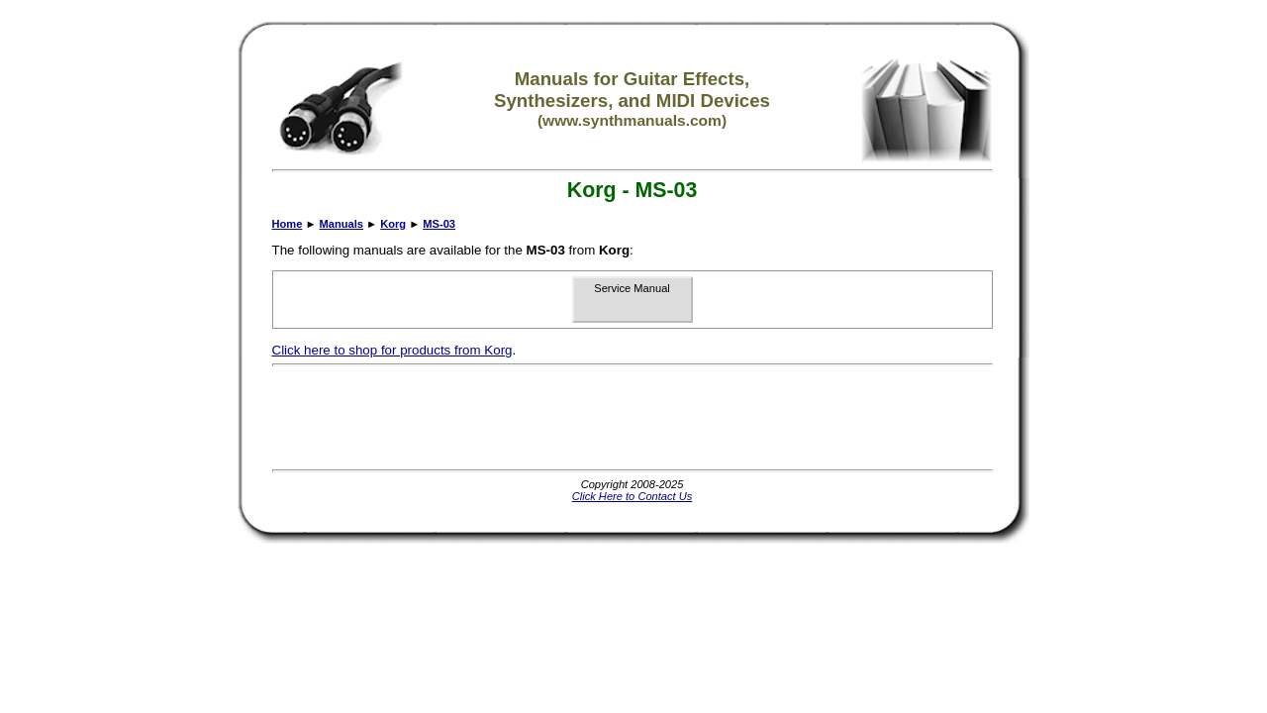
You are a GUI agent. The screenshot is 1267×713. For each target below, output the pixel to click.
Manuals (341, 224)
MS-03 (439, 224)
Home (287, 224)
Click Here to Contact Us (632, 496)
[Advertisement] (632, 417)
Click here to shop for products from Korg (392, 350)
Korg (393, 224)
